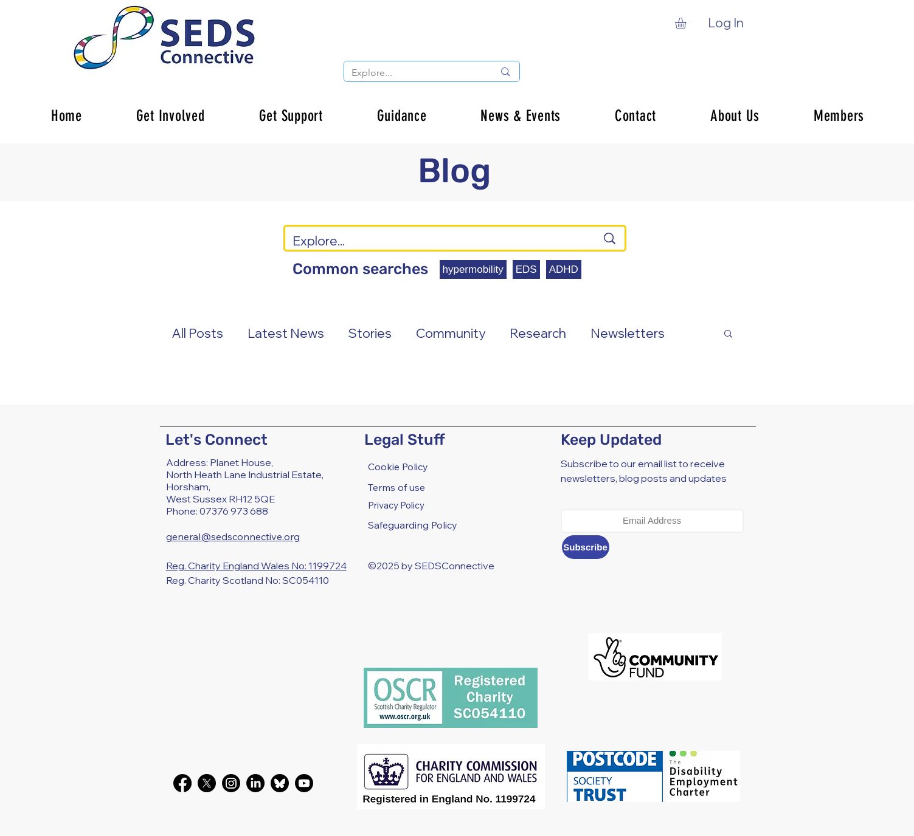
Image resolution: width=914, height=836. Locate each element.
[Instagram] (231, 783)
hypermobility (473, 269)
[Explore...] (413, 72)
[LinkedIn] (255, 783)
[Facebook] (182, 783)
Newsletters (627, 333)
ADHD (563, 269)
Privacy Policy (396, 505)
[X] (207, 783)
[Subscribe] (585, 547)
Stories (370, 333)
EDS (526, 269)
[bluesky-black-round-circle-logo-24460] (280, 783)
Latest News (286, 333)
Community (450, 333)
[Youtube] (304, 783)
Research (538, 333)
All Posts (197, 333)
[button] (687, 23)
